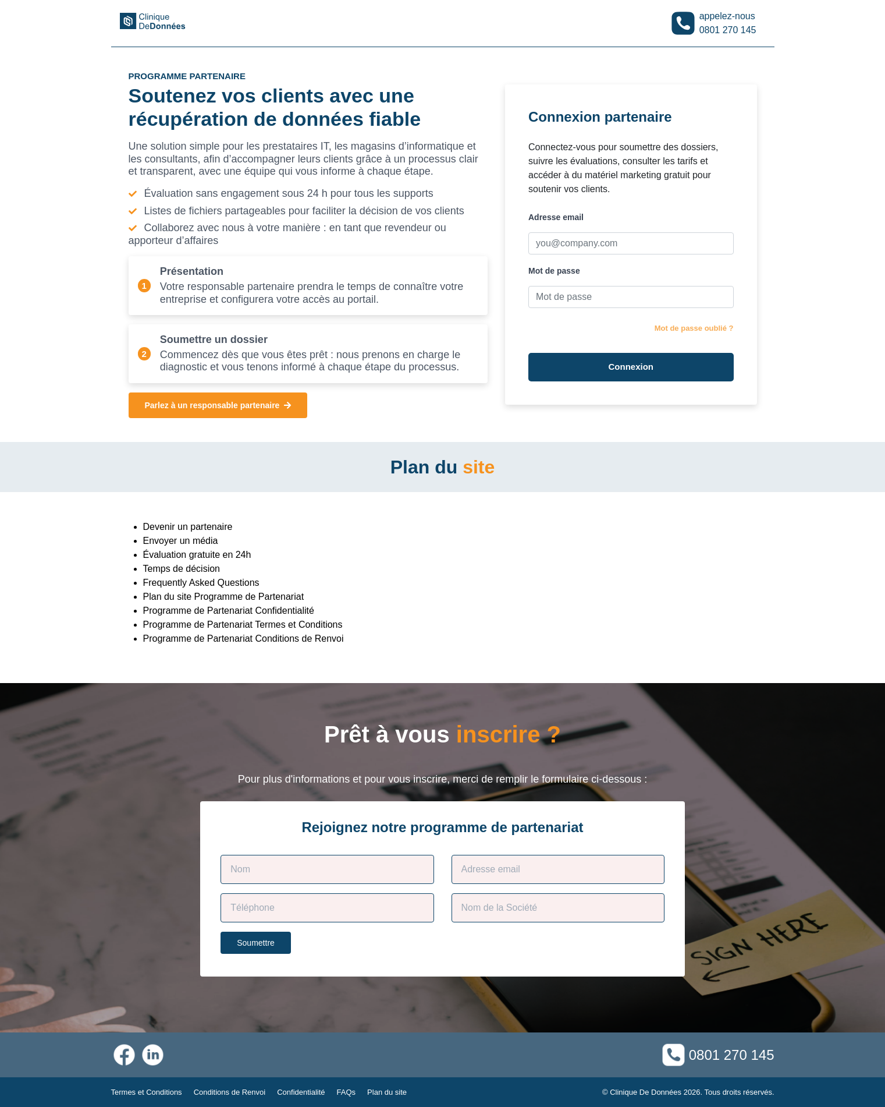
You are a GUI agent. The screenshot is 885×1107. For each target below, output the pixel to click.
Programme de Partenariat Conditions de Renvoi (243, 638)
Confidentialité (301, 1092)
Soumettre (256, 942)
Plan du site (387, 1092)
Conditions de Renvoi (230, 1092)
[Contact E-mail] (558, 869)
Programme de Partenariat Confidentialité (228, 611)
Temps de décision (182, 569)
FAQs (346, 1092)
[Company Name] (558, 907)
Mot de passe (554, 270)
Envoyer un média (180, 541)
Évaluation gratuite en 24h (197, 555)
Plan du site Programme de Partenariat (223, 597)
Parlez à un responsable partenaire (218, 405)
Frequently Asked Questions (201, 583)
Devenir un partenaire (188, 527)
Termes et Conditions (146, 1092)
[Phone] (327, 907)
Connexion (631, 367)
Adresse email (556, 217)
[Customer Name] (327, 869)
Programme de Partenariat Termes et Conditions (243, 624)
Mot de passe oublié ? (694, 328)
